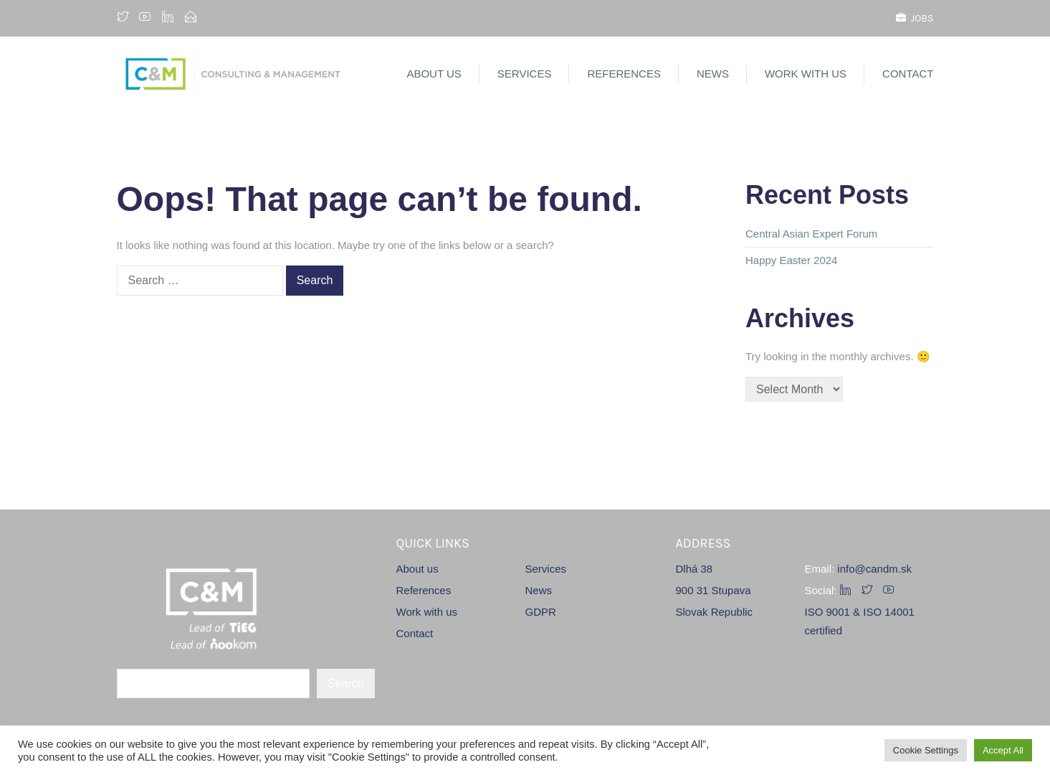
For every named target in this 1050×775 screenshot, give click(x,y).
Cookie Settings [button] (925, 750)
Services (524, 73)
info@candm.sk (874, 569)
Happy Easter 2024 (791, 260)
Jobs (915, 18)
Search (346, 683)
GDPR (540, 612)
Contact (907, 73)
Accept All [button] (1003, 750)
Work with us (805, 73)
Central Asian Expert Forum (811, 233)
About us (433, 73)
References (624, 73)
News (713, 73)
